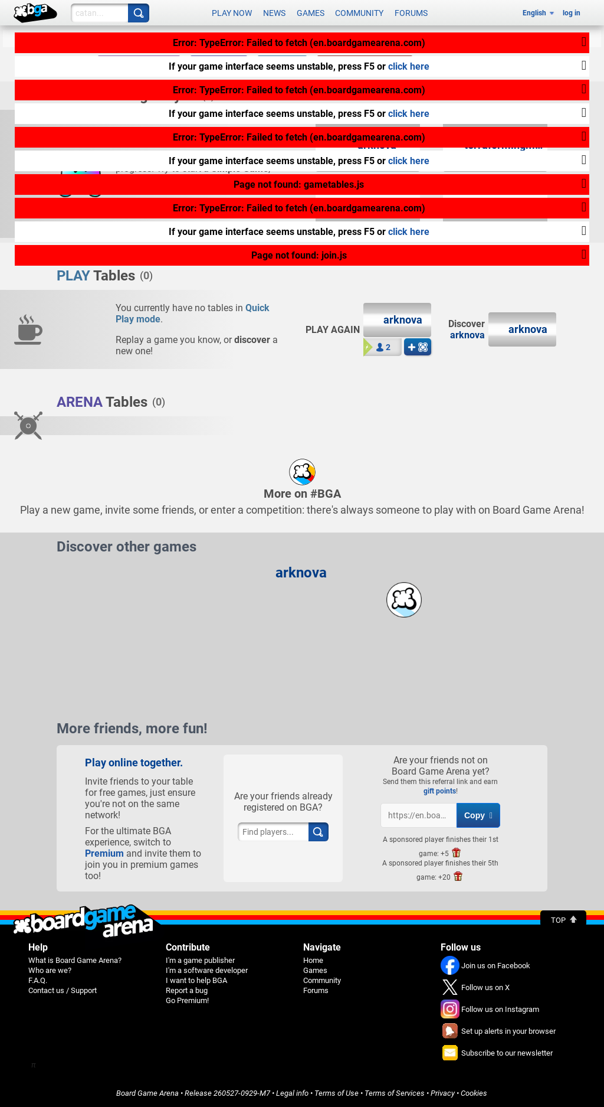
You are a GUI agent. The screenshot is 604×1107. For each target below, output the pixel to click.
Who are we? (49, 970)
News (274, 13)
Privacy (443, 1093)
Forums (411, 13)
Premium (104, 853)
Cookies (474, 1093)
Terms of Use (336, 1093)
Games (310, 13)
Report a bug (187, 990)
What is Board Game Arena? (75, 960)
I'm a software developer (207, 970)
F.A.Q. (37, 980)
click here (408, 66)
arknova (467, 335)
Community (359, 13)
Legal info (292, 1093)
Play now (232, 13)
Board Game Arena (147, 1093)
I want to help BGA (196, 980)
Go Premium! (187, 1000)
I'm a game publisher (200, 960)
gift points (440, 791)
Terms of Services (395, 1093)
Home (313, 960)
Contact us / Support (62, 990)
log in (571, 13)
